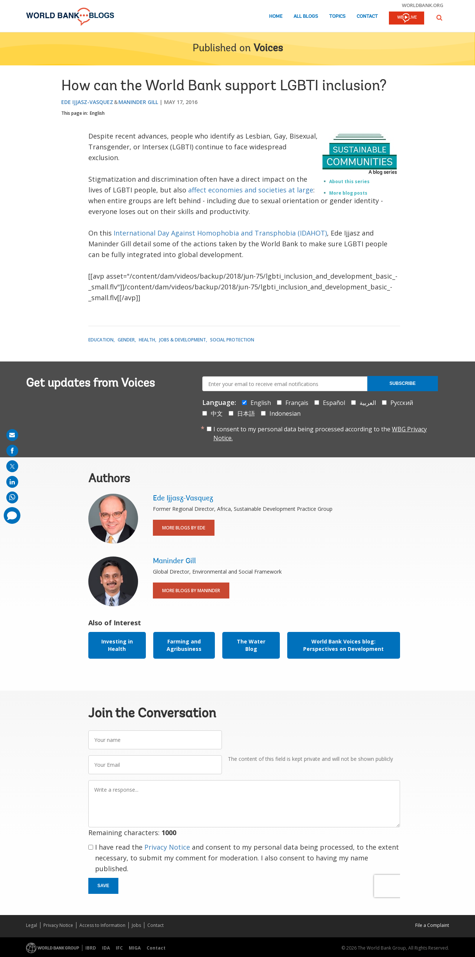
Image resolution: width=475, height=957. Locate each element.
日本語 (246, 413)
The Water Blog (251, 645)
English (97, 113)
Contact (367, 16)
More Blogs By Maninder (191, 590)
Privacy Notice (167, 847)
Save (103, 885)
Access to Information (102, 925)
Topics (337, 16)
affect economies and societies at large (250, 189)
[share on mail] (12, 435)
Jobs (136, 925)
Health (147, 340)
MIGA (135, 948)
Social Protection (232, 340)
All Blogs (306, 16)
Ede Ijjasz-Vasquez (87, 102)
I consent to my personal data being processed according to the (320, 433)
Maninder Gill (138, 102)
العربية (368, 403)
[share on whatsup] (12, 497)
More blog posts (348, 193)
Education (101, 340)
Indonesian (285, 413)
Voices (268, 48)
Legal (31, 925)
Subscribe (402, 383)
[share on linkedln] (12, 482)
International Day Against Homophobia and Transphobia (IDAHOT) (220, 232)
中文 (217, 413)
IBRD (90, 948)
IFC (119, 948)
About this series (349, 181)
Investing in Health (117, 645)
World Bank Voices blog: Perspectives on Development (343, 645)
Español (334, 403)
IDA (106, 948)
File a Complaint (432, 925)
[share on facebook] (12, 451)
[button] (439, 17)
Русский (401, 403)
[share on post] (12, 466)
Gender (126, 340)
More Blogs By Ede (183, 528)
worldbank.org (422, 5)
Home (275, 16)
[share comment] (12, 515)
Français (296, 403)
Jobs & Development (182, 340)
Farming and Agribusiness (184, 645)
